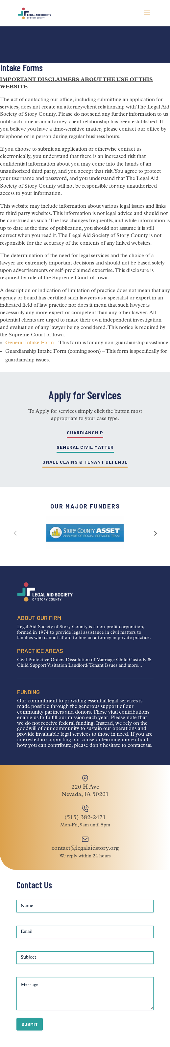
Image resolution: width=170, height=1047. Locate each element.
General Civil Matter (85, 447)
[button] (155, 533)
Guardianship (85, 432)
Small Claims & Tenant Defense (85, 462)
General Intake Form (29, 343)
